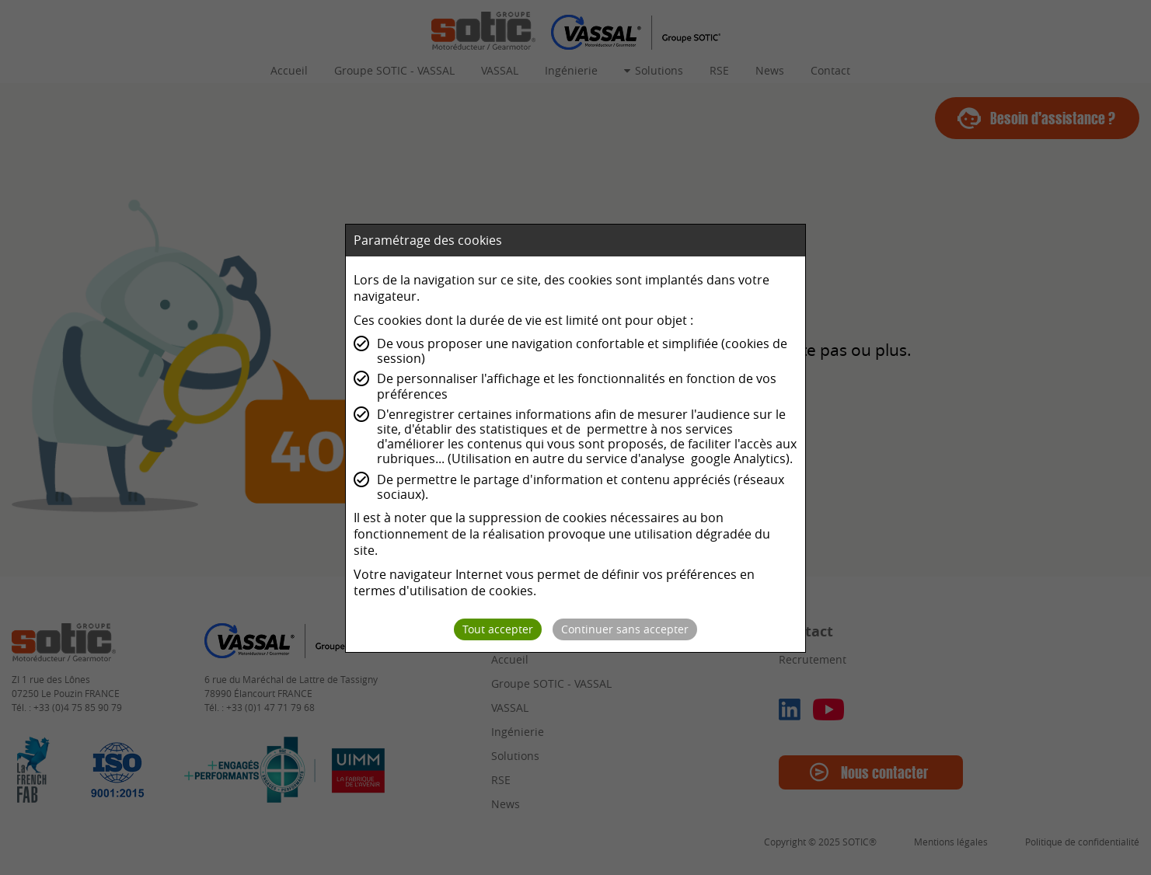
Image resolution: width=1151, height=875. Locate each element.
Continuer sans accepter (625, 629)
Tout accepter (497, 629)
